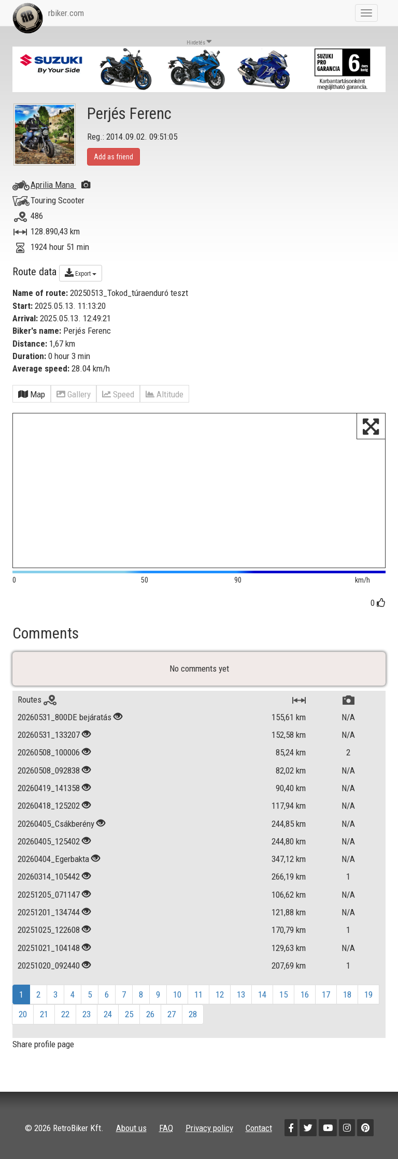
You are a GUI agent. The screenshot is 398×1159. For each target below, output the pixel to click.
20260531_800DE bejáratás (64, 717)
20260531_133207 (49, 735)
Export (80, 272)
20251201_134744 (49, 912)
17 (326, 994)
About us (131, 1128)
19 (368, 994)
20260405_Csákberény (56, 824)
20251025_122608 (49, 930)
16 (305, 994)
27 (171, 1014)
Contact (259, 1128)
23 (86, 1014)
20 (23, 1014)
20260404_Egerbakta (54, 859)
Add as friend (113, 157)
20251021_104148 (49, 948)
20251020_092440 (49, 965)
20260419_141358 (49, 788)
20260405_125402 (49, 841)
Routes (37, 699)
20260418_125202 (49, 805)
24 (108, 1014)
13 (241, 994)
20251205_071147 (49, 894)
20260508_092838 (49, 770)
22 (65, 1014)
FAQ (166, 1128)
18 (347, 994)
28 (193, 1014)
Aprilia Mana (60, 185)
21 (44, 1014)
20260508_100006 (49, 752)
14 (262, 994)
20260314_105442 (49, 876)
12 (220, 994)
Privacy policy (209, 1128)
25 (129, 1014)
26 (150, 1014)
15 (283, 994)
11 (198, 994)
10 (177, 994)
